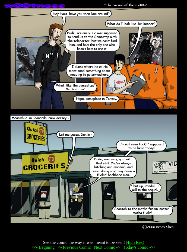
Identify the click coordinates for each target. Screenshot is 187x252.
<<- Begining (43, 247)
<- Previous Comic (74, 247)
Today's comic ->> (139, 247)
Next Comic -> (107, 247)
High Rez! (135, 242)
